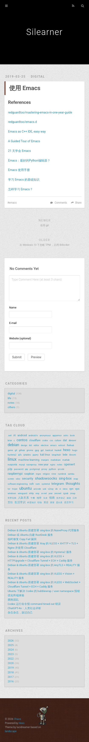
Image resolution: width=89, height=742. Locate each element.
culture (58, 440)
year (51, 493)
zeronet (57, 493)
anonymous (45, 435)
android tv (33, 435)
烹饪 (10, 502)
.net (9, 435)
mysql (22, 465)
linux (12, 459)
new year (43, 464)
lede (65, 454)
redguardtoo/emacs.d (22, 122)
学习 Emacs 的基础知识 (23, 179)
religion (46, 474)
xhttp (31, 493)
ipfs (20, 455)
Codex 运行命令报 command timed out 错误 (34, 604)
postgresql (35, 469)
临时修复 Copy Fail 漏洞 (22, 539)
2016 (11, 681)
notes (11, 402)
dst (30, 445)
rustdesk (62, 474)
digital (38, 76)
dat (65, 440)
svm (37, 484)
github (22, 450)
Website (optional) (20, 338)
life (9, 398)
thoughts (73, 483)
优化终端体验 (16, 595)
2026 (11, 640)
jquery (35, 455)
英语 (46, 502)
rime (54, 474)
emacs (13, 202)
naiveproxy (31, 465)
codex (45, 440)
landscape (10, 731)
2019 (11, 667)
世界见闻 (12, 498)
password (18, 469)
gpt (42, 450)
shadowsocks (46, 478)
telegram (57, 484)
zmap (72, 493)
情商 (52, 497)
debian (13, 445)
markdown (56, 460)
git (16, 450)
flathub (70, 445)
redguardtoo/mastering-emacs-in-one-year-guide (40, 112)
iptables (27, 455)
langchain (56, 455)
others (11, 407)
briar (10, 440)
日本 (75, 498)
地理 (39, 498)
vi (60, 489)
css (51, 440)
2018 (11, 672)
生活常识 (20, 502)
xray (37, 493)
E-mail (13, 323)
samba (71, 474)
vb (56, 489)
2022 (11, 658)
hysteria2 (12, 455)
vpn (71, 488)
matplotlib (12, 465)
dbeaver (72, 440)
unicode (37, 489)
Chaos (17, 719)
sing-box (65, 478)
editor (36, 445)
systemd (46, 484)
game (10, 450)
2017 (11, 677)
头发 (45, 498)
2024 (11, 649)
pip (26, 469)
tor (9, 489)
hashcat (49, 450)
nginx (52, 465)
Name (12, 307)
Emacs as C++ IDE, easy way (27, 131)
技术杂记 (60, 498)
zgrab (65, 493)
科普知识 (31, 502)
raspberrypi (15, 473)
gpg (37, 450)
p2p (10, 469)
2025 (11, 645)
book (72, 435)
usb (44, 489)
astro (65, 435)
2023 (11, 654)
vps (77, 488)
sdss (18, 479)
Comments (61, 202)
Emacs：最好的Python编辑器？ (29, 160)
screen (11, 479)
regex (38, 474)
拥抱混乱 (13, 599)
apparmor (57, 435)
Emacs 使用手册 (19, 170)
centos (22, 440)
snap (75, 479)
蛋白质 (59, 502)
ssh (31, 483)
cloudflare (34, 440)
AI (14, 435)
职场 (39, 502)
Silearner (44, 32)
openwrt (69, 464)
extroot (61, 445)
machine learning (28, 459)
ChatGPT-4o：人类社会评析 (24, 608)
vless (65, 489)
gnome (30, 450)
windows (12, 493)
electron (45, 445)
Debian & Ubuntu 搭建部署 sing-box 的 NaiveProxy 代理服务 (43, 530)
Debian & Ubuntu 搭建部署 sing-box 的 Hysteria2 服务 (40, 552)
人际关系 (23, 497)
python (52, 469)
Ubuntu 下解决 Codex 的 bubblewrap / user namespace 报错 (44, 591)
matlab (66, 460)
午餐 (33, 498)
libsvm (72, 454)
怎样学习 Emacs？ (20, 189)
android (22, 435)
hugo (75, 450)
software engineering (18, 484)
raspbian (29, 473)
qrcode (61, 469)
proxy (44, 469)
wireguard (22, 493)
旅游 (69, 498)
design (24, 445)
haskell (58, 450)
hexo (66, 450)
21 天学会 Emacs (19, 151)
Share (78, 202)
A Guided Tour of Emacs (24, 141)
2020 (11, 663)
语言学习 (68, 502)
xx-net (44, 493)
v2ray (50, 489)
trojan (14, 489)
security (27, 479)
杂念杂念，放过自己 (20, 612)
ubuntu (25, 488)
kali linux (45, 454)
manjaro (45, 460)
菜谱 (52, 502)
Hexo (21, 723)
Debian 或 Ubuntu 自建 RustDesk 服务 (30, 534)
